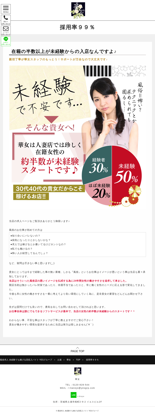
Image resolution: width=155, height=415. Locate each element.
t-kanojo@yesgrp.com (82, 388)
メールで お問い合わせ (6, 32)
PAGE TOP (77, 351)
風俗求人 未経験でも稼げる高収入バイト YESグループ (78, 411)
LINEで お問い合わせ (6, 44)
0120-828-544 (81, 385)
